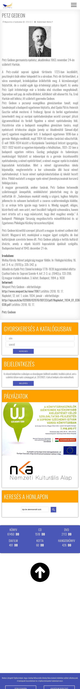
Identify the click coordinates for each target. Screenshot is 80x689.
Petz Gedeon (9, 312)
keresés (53, 509)
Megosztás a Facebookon (12, 21)
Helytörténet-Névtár (44, 21)
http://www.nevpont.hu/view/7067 (21, 291)
